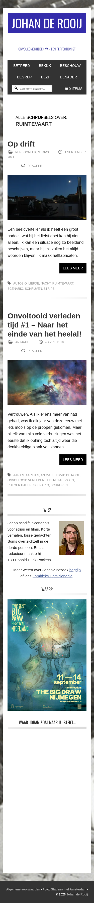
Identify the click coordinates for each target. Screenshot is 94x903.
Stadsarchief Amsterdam (68, 889)
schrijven (33, 289)
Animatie (22, 342)
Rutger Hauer (20, 485)
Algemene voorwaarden (23, 889)
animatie (48, 475)
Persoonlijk (25, 152)
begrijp (75, 570)
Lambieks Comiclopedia (52, 576)
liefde (33, 283)
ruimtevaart (62, 283)
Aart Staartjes (26, 475)
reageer (35, 166)
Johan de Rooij (47, 23)
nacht (46, 283)
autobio (20, 283)
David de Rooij (68, 475)
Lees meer (73, 268)
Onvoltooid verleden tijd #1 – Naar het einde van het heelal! (44, 325)
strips (49, 289)
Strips (43, 152)
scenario (15, 289)
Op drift (21, 144)
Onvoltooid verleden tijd (29, 480)
